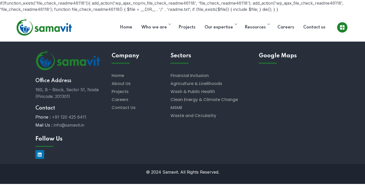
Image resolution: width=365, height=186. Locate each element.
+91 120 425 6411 (69, 117)
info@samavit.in (69, 125)
